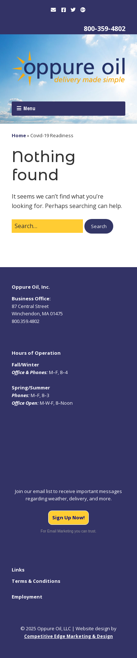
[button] (98, 226)
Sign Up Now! (68, 517)
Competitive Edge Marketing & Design (68, 636)
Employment (27, 596)
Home (19, 135)
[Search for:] (47, 226)
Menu (29, 108)
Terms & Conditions (36, 581)
